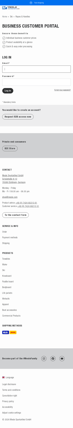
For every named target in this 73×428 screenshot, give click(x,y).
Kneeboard (6, 276)
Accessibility (7, 407)
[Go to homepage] (4, 16)
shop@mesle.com (9, 197)
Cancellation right (9, 395)
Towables (6, 258)
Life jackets (7, 293)
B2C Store (10, 148)
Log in (8, 90)
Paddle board (7, 281)
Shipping (6, 243)
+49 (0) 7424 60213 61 (26, 202)
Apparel (5, 304)
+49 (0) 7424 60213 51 (28, 206)
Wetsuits (6, 298)
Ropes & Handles (23, 16)
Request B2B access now (18, 116)
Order (4, 231)
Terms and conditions (11, 390)
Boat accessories (9, 310)
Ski (11, 16)
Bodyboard (6, 287)
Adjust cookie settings (11, 412)
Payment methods (10, 237)
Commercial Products (11, 315)
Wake (4, 264)
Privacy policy (8, 401)
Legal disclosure (9, 384)
